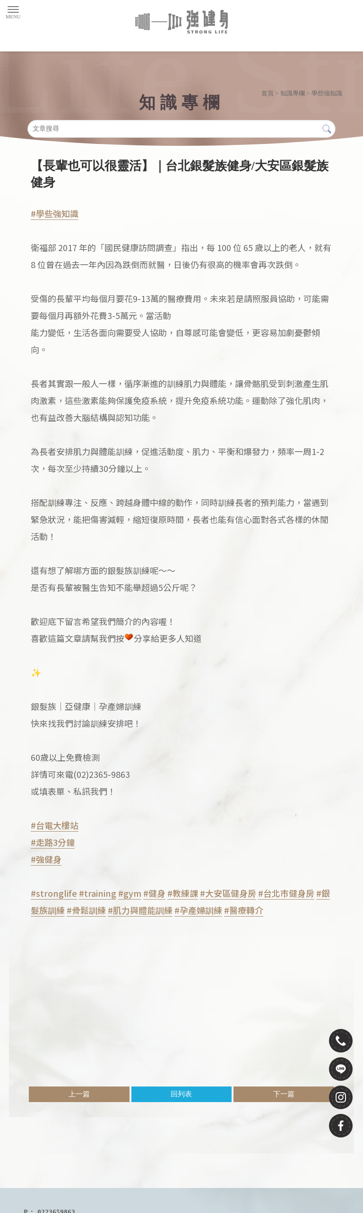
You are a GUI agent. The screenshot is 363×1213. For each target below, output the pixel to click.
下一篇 (283, 1094)
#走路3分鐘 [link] (53, 842)
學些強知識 (326, 93)
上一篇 (79, 1094)
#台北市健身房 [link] (286, 893)
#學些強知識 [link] (54, 213)
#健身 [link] (154, 893)
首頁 (267, 93)
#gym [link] (129, 893)
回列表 (181, 1094)
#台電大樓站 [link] (54, 825)
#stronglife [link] (54, 893)
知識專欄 (292, 93)
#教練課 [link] (182, 893)
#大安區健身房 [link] (228, 893)
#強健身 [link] (46, 859)
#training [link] (97, 893)
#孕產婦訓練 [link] (198, 910)
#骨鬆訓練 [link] (86, 910)
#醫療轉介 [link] (243, 910)
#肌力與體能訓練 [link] (140, 910)
